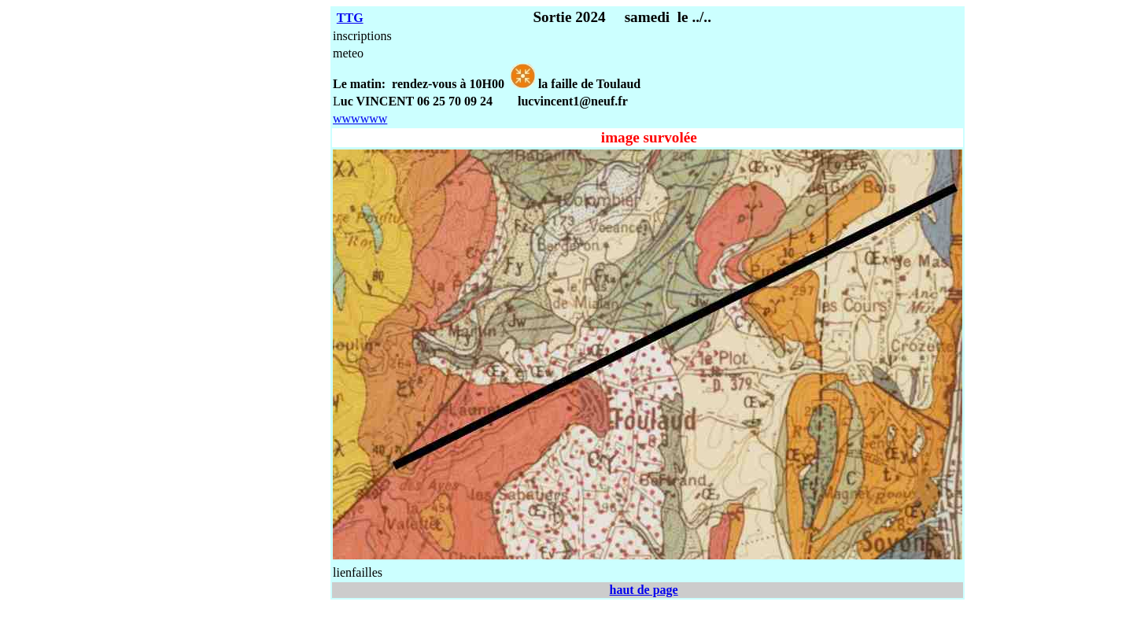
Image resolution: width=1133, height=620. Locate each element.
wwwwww (360, 118)
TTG (350, 17)
